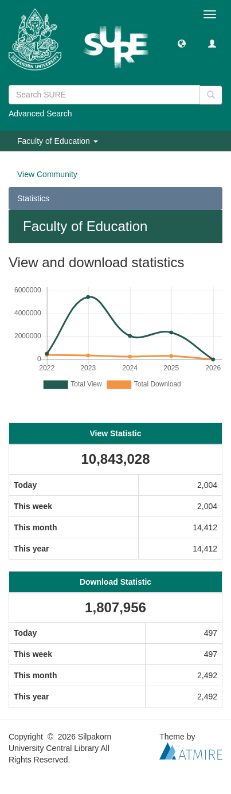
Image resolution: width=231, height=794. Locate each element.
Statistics (33, 198)
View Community (47, 174)
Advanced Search (40, 113)
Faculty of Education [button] (57, 141)
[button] (181, 43)
